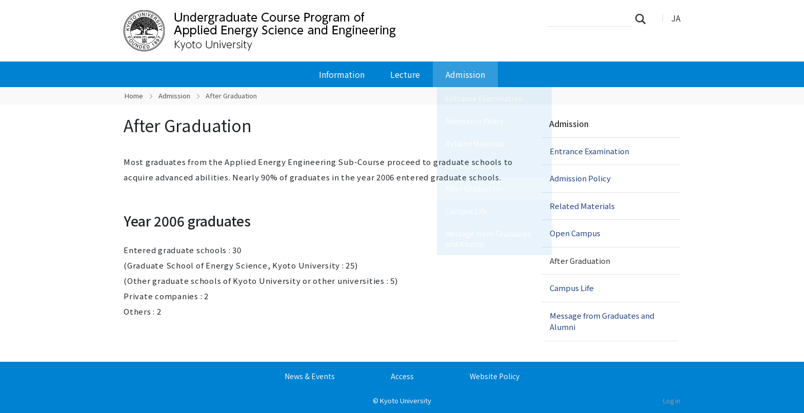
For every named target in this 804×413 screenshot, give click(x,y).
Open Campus (575, 233)
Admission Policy (580, 178)
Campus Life (572, 287)
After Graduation (580, 260)
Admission (465, 74)
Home (134, 95)
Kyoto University (405, 400)
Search (643, 18)
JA (675, 18)
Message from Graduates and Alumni (602, 321)
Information (342, 74)
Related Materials (582, 205)
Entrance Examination (589, 151)
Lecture (405, 74)
